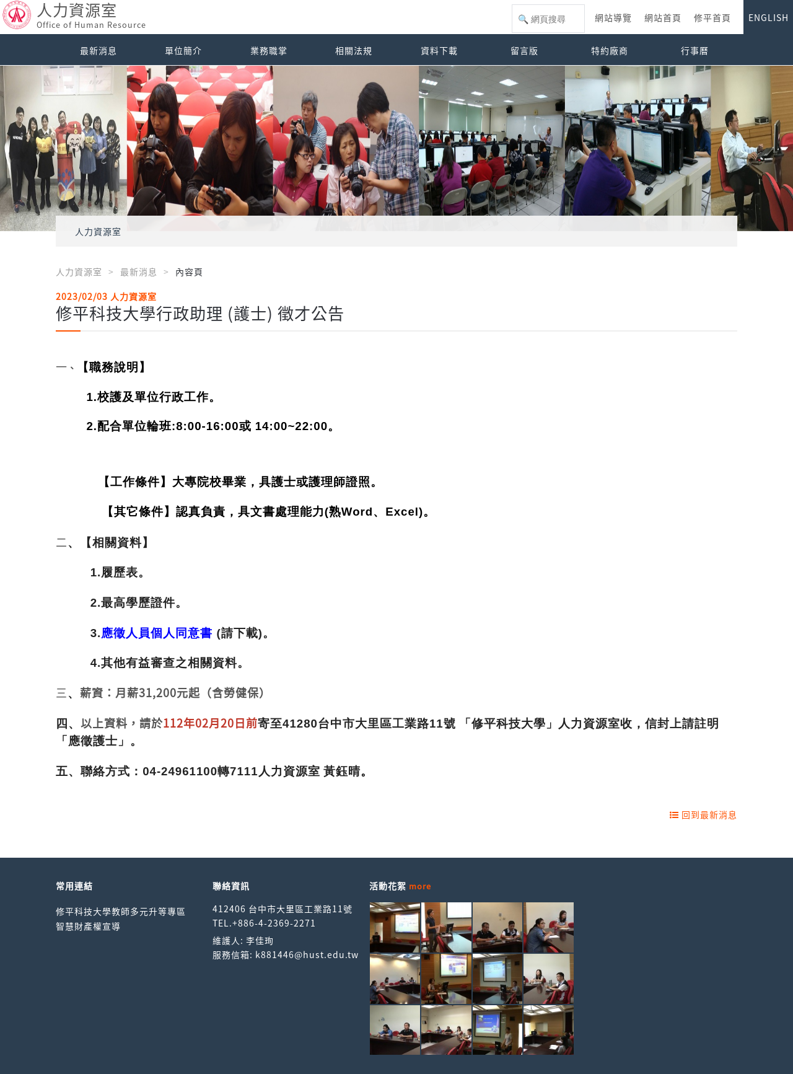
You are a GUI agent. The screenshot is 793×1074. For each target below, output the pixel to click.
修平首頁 (712, 17)
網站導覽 (613, 17)
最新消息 (98, 50)
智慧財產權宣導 (88, 926)
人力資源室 (98, 231)
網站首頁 (662, 17)
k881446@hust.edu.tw (307, 954)
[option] (396, 148)
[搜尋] (548, 19)
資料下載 (439, 50)
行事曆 (695, 50)
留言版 (524, 50)
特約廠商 (609, 50)
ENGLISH (768, 17)
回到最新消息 (703, 814)
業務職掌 (268, 50)
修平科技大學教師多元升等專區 (121, 911)
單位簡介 (183, 50)
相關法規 (353, 50)
